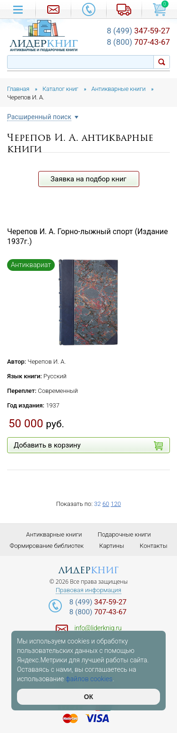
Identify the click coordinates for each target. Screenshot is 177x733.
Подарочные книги (124, 534)
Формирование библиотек (47, 545)
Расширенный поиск (39, 117)
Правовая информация (88, 590)
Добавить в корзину (88, 445)
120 (115, 503)
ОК (88, 696)
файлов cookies (89, 679)
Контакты (153, 545)
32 (97, 503)
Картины (111, 545)
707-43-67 (138, 42)
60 (105, 503)
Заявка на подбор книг (88, 179)
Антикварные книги (54, 534)
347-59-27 (138, 30)
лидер (88, 570)
